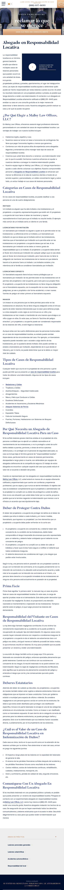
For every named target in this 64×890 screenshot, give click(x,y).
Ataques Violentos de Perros (17, 407)
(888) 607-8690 (37, 5)
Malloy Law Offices (10, 479)
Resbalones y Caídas (14, 385)
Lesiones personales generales (19, 845)
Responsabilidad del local (17, 866)
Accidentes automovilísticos (18, 859)
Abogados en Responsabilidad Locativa (29, 172)
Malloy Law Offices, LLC (14, 802)
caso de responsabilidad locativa (43, 372)
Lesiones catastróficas (16, 852)
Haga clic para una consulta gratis (32, 32)
